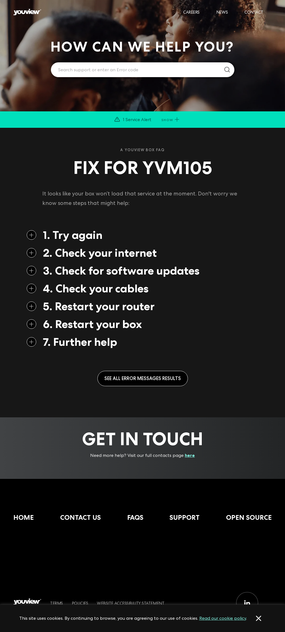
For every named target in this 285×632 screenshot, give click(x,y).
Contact (253, 12)
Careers (191, 12)
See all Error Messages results (142, 378)
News (222, 12)
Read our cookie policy (222, 618)
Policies (80, 603)
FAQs (135, 517)
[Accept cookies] (258, 618)
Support (184, 517)
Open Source (249, 517)
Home (23, 517)
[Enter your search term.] (135, 70)
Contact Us (80, 517)
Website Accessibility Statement (130, 603)
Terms (56, 603)
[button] (142, 119)
